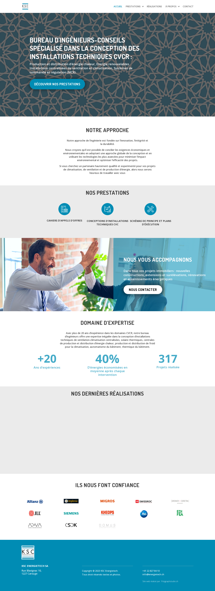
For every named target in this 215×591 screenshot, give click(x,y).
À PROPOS (171, 6)
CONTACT (188, 6)
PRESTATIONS (133, 6)
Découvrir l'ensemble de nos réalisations (107, 472)
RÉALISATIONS (154, 6)
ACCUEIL (118, 6)
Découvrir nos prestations (57, 84)
